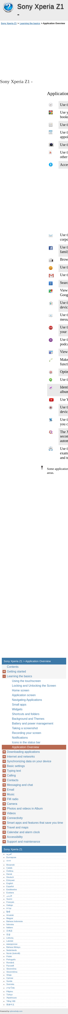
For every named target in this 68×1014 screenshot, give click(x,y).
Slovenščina (11, 972)
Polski (9, 956)
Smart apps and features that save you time (35, 822)
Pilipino (9, 991)
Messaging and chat (20, 784)
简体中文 (10, 1004)
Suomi (9, 899)
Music (11, 794)
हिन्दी (8, 912)
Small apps (19, 704)
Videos (11, 813)
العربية (9, 854)
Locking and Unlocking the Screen (34, 685)
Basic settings (16, 766)
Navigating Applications (27, 699)
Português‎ (11, 959)
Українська (11, 998)
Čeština (9, 871)
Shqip (9, 975)
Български (11, 857)
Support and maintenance (23, 841)
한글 (8, 934)
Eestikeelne (11, 889)
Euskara (10, 892)
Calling (11, 775)
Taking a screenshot (25, 728)
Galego (9, 905)
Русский (10, 966)
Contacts (12, 780)
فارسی (9, 896)
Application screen (24, 695)
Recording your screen (26, 732)
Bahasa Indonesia (14, 921)
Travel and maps (17, 827)
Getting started (16, 671)
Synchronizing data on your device (29, 761)
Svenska (10, 984)
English (9, 883)
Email (10, 789)
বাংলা (8, 861)
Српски (9, 978)
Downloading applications (23, 751)
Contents (12, 666)
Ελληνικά (10, 880)
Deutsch (10, 877)
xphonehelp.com (16, 1011)
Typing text (14, 770)
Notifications (20, 737)
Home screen (20, 690)
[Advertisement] (34, 51)
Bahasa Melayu (13, 947)
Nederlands (11, 950)
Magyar (9, 918)
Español (10, 886)
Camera (12, 803)
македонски (11, 944)
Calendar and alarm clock (23, 832)
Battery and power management (32, 723)
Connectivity (15, 818)
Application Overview (25, 747)
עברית (8, 908)
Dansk (9, 874)
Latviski (9, 941)
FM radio (12, 799)
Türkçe (9, 994)
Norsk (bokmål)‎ (13, 953)
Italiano (9, 927)
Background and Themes (28, 718)
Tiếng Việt (10, 1001)
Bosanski (10, 865)
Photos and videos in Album (25, 808)
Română (10, 962)
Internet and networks (21, 756)
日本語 (9, 931)
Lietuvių (9, 938)
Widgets (17, 709)
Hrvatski (10, 915)
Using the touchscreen (26, 680)
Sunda (9, 981)
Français (10, 902)
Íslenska (10, 924)
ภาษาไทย (10, 988)
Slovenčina (11, 969)
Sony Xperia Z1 (8, 7)
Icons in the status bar (26, 742)
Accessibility (15, 836)
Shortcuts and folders (25, 714)
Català (9, 868)
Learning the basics (30, 23)
